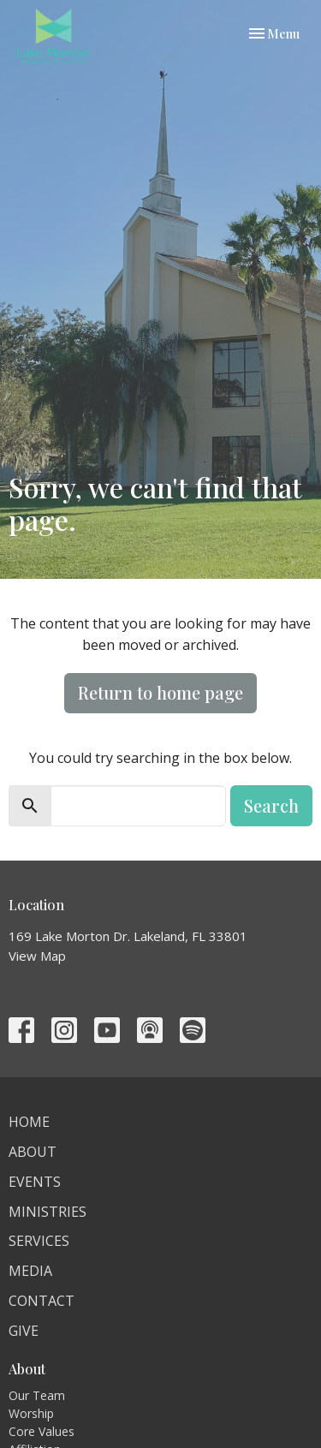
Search (271, 805)
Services (39, 1240)
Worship (31, 1413)
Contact (41, 1300)
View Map (37, 955)
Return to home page (160, 692)
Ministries (47, 1211)
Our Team (37, 1395)
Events (35, 1181)
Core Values (41, 1431)
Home (29, 1121)
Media (30, 1270)
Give (24, 1330)
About (32, 1151)
